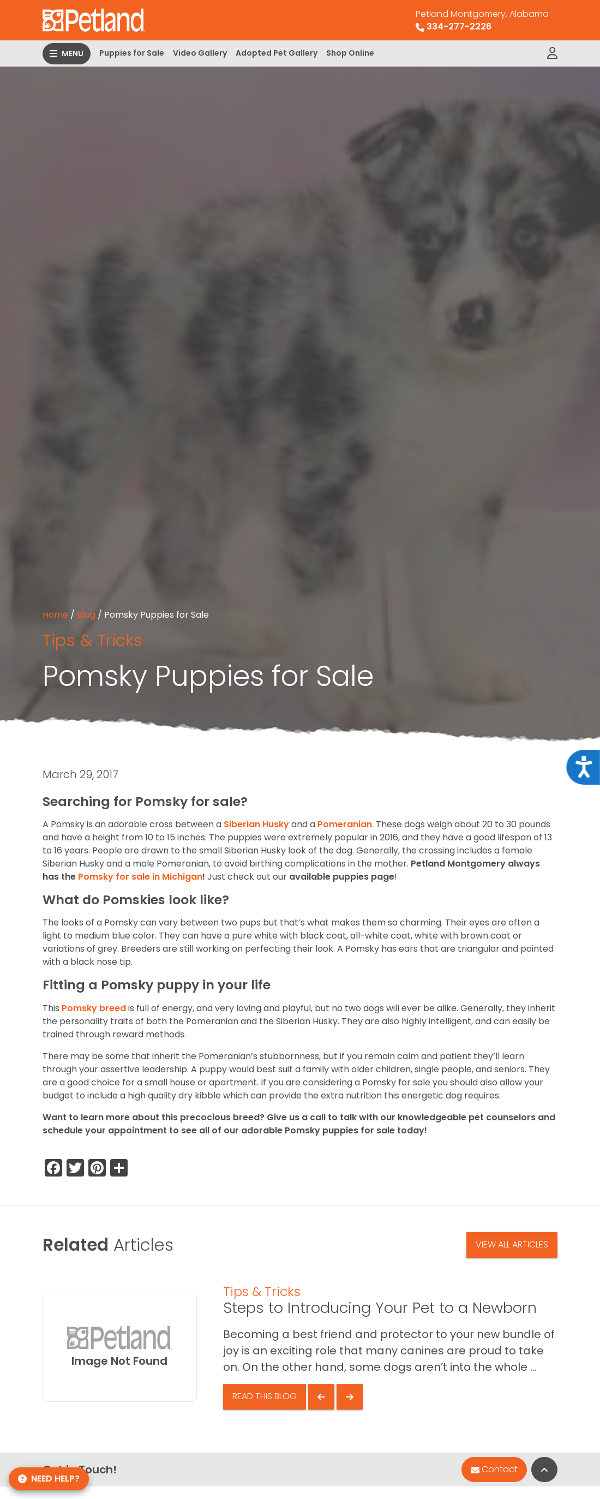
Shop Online (350, 52)
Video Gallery (200, 52)
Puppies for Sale (131, 52)
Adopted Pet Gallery (276, 52)
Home (55, 614)
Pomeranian (344, 824)
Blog (86, 614)
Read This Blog (264, 1396)
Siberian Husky (256, 824)
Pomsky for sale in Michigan (140, 876)
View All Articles (512, 1244)
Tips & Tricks (92, 640)
